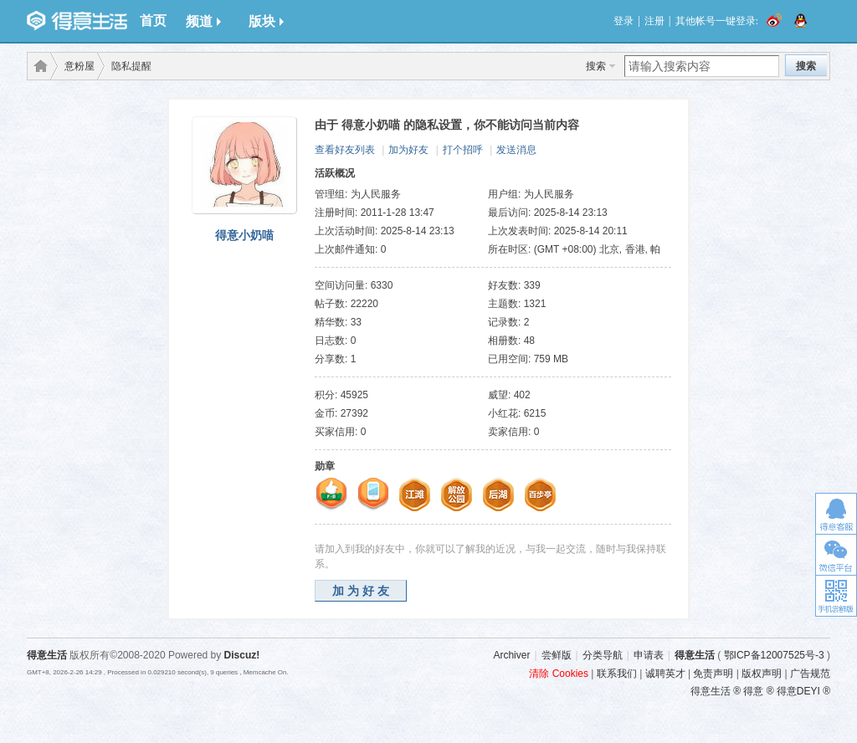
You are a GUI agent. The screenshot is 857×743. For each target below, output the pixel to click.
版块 (266, 21)
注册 (654, 21)
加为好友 (408, 150)
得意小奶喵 (244, 235)
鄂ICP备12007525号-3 (774, 655)
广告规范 (810, 673)
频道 (203, 21)
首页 (153, 20)
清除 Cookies (558, 673)
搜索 (596, 66)
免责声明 (713, 673)
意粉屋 (79, 66)
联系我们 (617, 673)
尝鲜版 (556, 655)
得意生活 (695, 655)
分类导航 (602, 655)
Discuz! (242, 655)
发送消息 (516, 150)
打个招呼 (463, 150)
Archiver (511, 655)
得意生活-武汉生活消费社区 (38, 66)
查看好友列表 (345, 150)
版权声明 (762, 673)
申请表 (649, 655)
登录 (623, 21)
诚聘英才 (665, 673)
